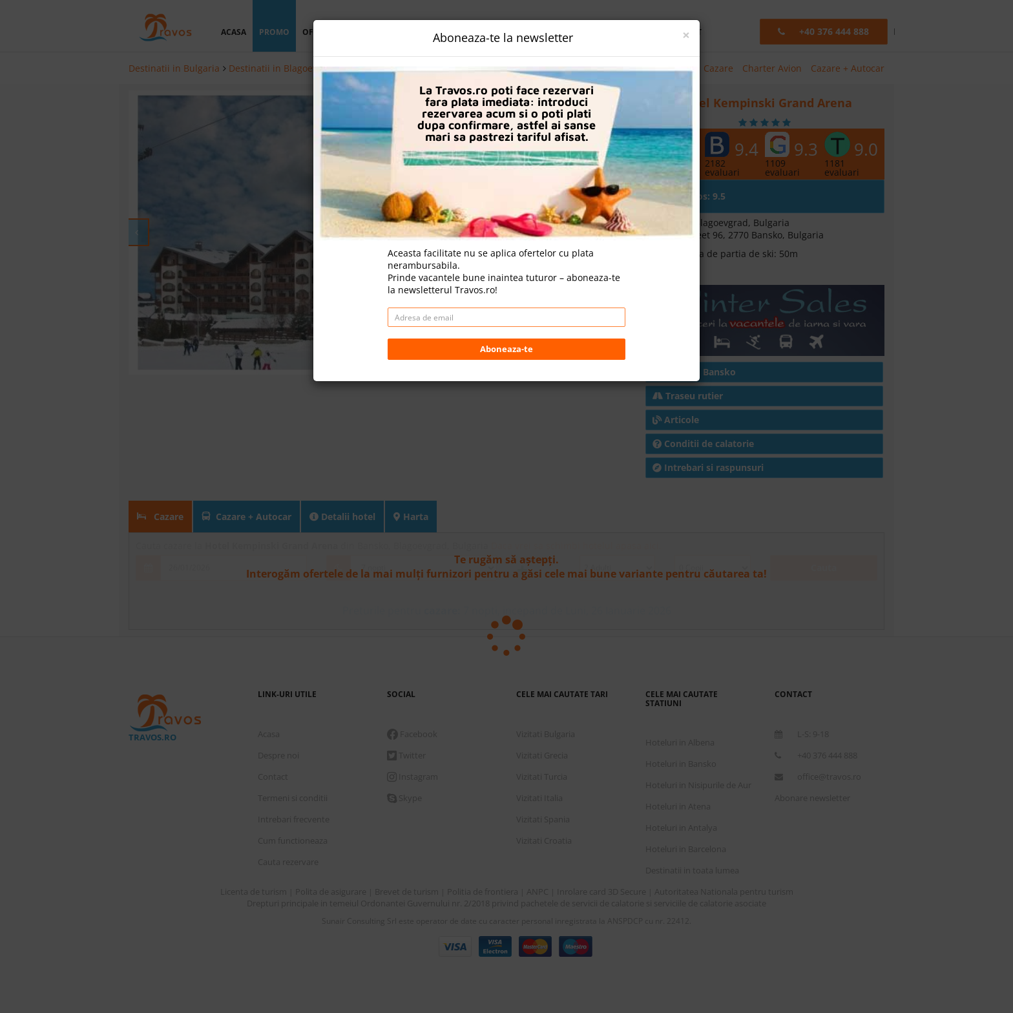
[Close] (686, 35)
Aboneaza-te (506, 349)
